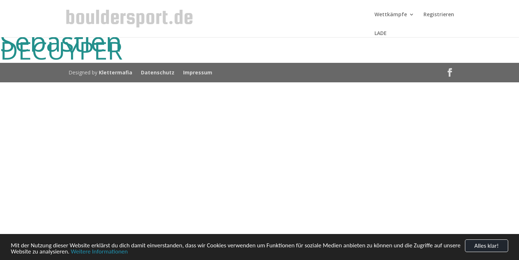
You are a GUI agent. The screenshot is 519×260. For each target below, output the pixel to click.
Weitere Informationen (99, 252)
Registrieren (438, 15)
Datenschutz (157, 72)
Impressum (197, 72)
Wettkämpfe (390, 15)
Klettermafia (115, 72)
